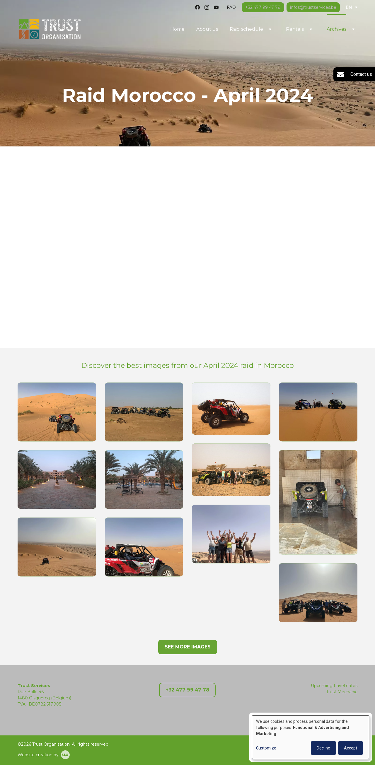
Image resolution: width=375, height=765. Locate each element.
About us (207, 29)
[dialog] (310, 737)
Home (177, 29)
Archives (336, 29)
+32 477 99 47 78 (187, 690)
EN (351, 7)
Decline (323, 748)
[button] (57, 414)
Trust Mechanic (341, 691)
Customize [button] (266, 748)
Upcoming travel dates (334, 685)
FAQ (231, 7)
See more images (188, 649)
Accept (350, 748)
